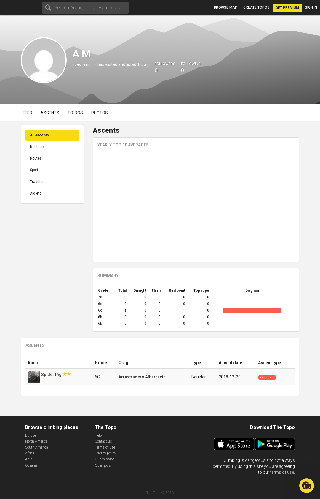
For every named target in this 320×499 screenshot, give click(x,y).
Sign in (311, 7)
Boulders (37, 147)
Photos (99, 112)
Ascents (50, 112)
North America (36, 441)
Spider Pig (52, 374)
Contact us (103, 441)
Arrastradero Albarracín (142, 377)
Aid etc (35, 193)
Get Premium (287, 8)
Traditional (38, 182)
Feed (27, 112)
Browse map (225, 7)
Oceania (31, 465)
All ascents (39, 135)
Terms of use (105, 447)
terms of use (282, 472)
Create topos (256, 7)
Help (98, 435)
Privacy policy (105, 453)
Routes (36, 158)
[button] (306, 485)
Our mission (105, 459)
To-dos (75, 112)
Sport (34, 170)
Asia (28, 459)
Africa (29, 453)
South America (36, 447)
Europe (30, 435)
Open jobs (103, 465)
